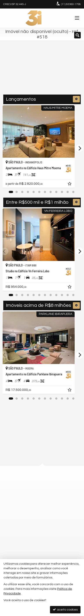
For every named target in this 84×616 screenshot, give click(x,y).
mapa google (24, 499)
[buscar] (68, 72)
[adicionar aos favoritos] (77, 184)
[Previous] (8, 131)
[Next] (75, 131)
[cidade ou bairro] (33, 72)
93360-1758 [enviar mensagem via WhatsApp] (71, 4)
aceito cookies (65, 609)
